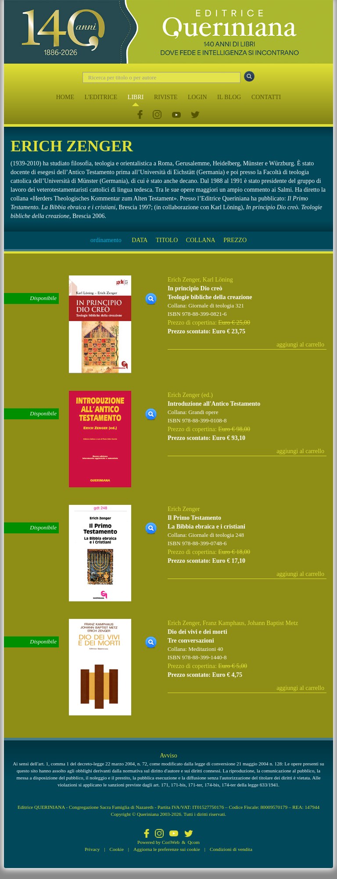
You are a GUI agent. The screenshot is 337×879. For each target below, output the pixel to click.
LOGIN (197, 97)
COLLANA (200, 240)
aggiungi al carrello (300, 344)
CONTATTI (266, 97)
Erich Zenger (184, 279)
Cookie (117, 849)
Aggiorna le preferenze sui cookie (166, 849)
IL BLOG (229, 97)
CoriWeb (170, 842)
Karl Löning (218, 279)
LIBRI (136, 97)
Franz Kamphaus (223, 623)
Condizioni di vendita (231, 849)
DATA (139, 240)
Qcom (194, 842)
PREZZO (235, 240)
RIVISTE (166, 97)
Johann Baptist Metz (272, 623)
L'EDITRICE (100, 97)
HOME (65, 97)
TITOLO (167, 240)
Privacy (92, 849)
